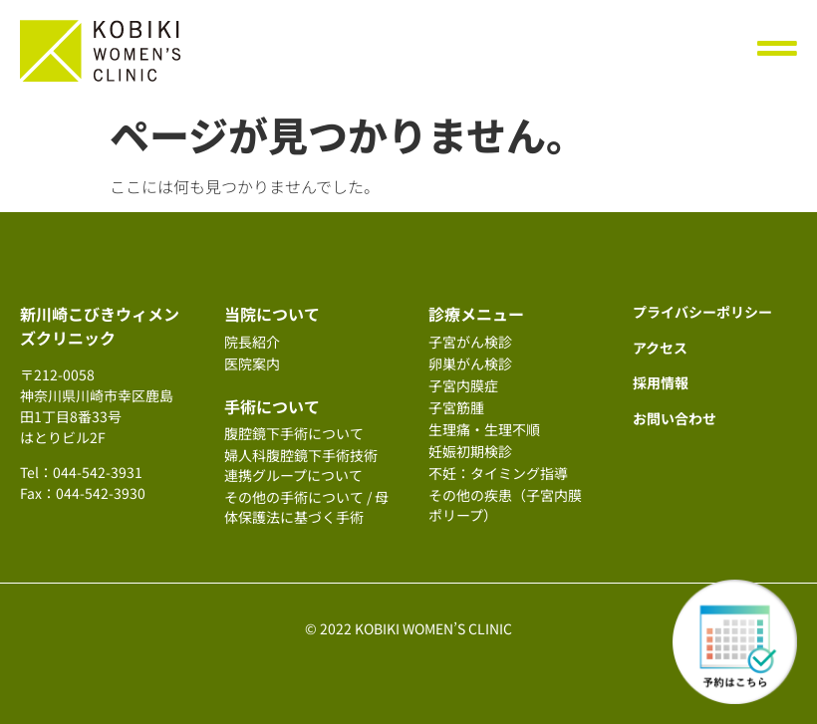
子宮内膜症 (463, 385)
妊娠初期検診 (470, 451)
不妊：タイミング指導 (498, 473)
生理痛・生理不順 (484, 429)
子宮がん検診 (470, 342)
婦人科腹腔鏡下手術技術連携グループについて (301, 465)
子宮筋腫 (456, 407)
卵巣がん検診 (470, 363)
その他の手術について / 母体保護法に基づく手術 (306, 507)
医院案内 (252, 363)
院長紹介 (252, 342)
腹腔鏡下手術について (294, 433)
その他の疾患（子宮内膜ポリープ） (505, 505)
